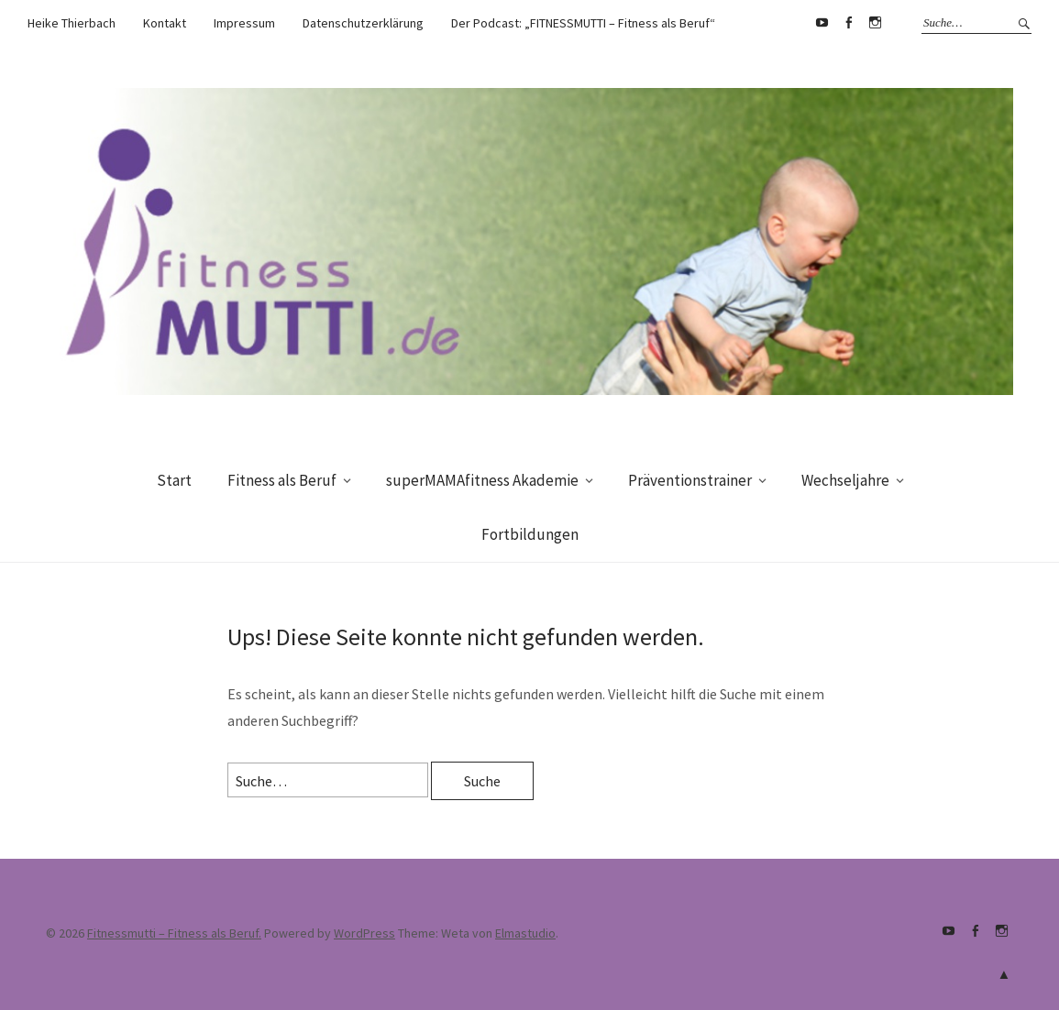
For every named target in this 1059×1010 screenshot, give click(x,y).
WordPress (364, 933)
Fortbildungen (530, 534)
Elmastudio (525, 933)
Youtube (821, 23)
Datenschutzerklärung (363, 23)
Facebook (848, 23)
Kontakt (164, 23)
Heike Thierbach (72, 23)
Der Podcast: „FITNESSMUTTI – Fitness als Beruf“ (583, 23)
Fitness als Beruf (281, 480)
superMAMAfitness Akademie (482, 480)
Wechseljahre (845, 480)
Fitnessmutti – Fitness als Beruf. (174, 933)
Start (174, 480)
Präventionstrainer (690, 480)
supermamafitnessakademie (874, 23)
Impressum (244, 23)
